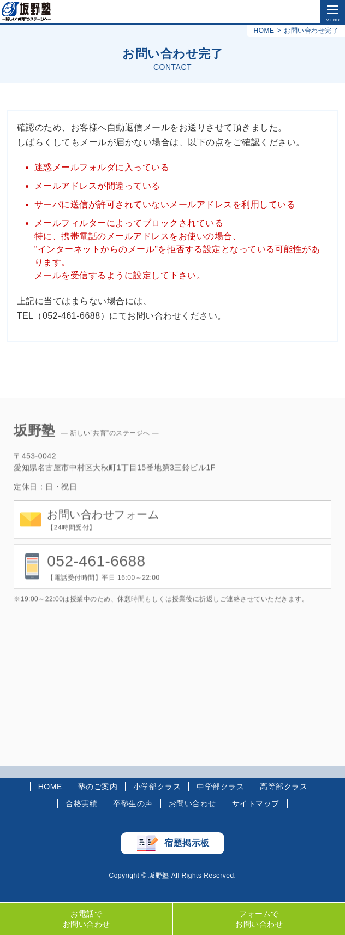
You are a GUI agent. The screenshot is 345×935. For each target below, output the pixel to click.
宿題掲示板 (187, 843)
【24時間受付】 (103, 530)
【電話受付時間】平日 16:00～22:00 (103, 577)
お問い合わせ (192, 803)
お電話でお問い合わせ (86, 918)
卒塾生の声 (133, 803)
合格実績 (81, 803)
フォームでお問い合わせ (259, 918)
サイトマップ (255, 803)
